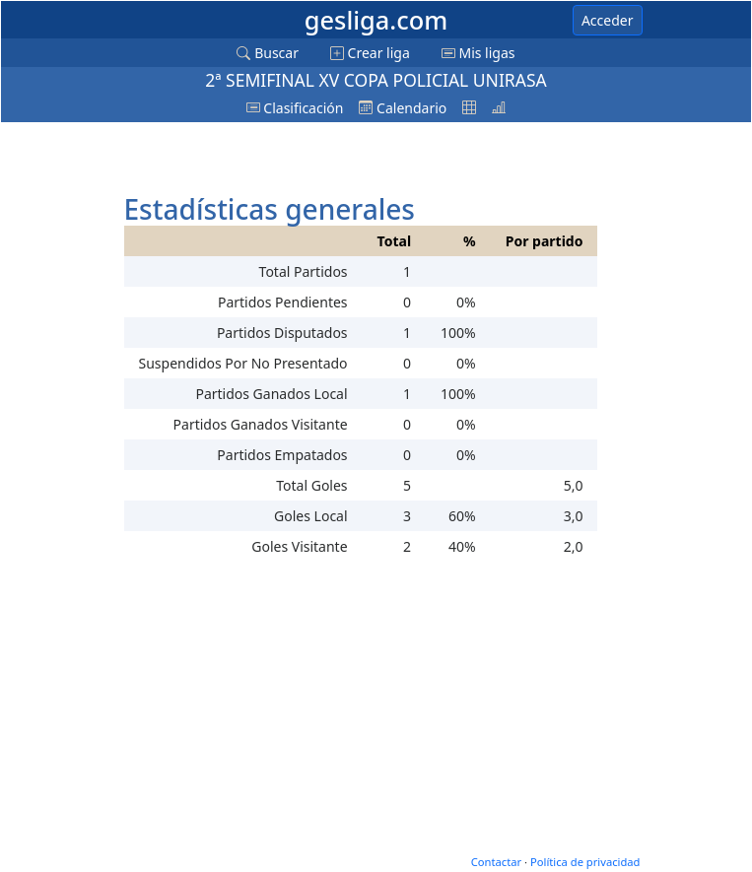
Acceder (607, 20)
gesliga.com (376, 19)
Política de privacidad (585, 861)
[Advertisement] (278, 154)
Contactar (496, 861)
